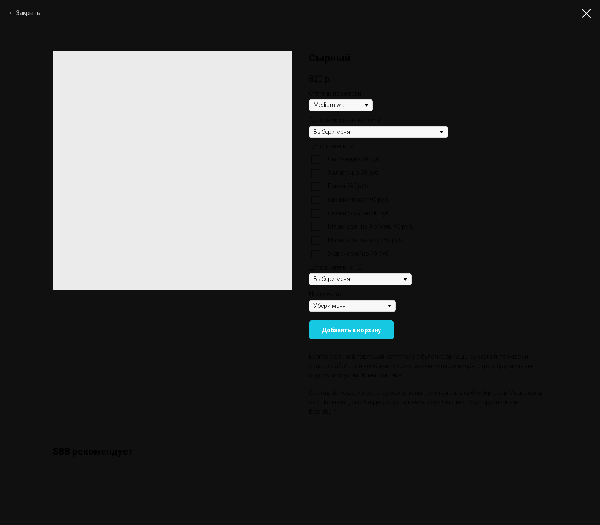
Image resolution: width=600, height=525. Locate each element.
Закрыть (28, 12)
